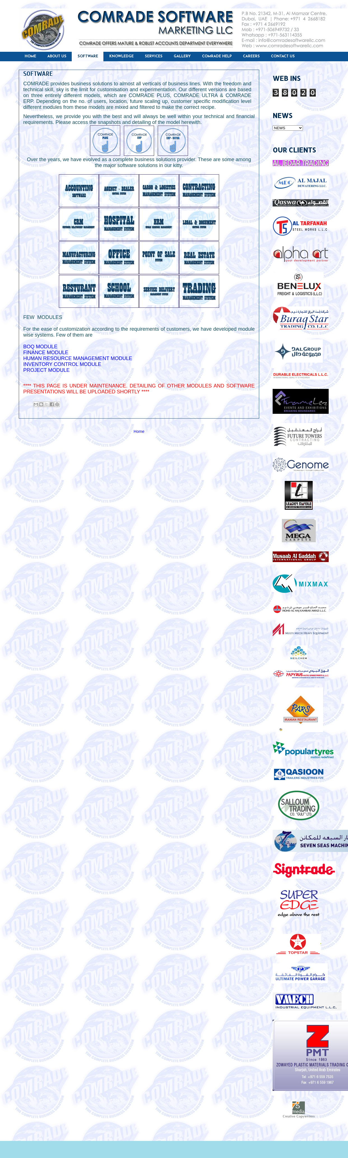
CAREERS (251, 56)
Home (139, 431)
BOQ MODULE (40, 346)
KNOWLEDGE (121, 56)
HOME (30, 56)
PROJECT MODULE (46, 370)
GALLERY (182, 56)
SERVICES (154, 56)
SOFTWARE (88, 56)
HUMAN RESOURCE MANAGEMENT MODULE (77, 358)
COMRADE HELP (217, 56)
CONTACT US (283, 56)
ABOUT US (56, 56)
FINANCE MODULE (45, 352)
